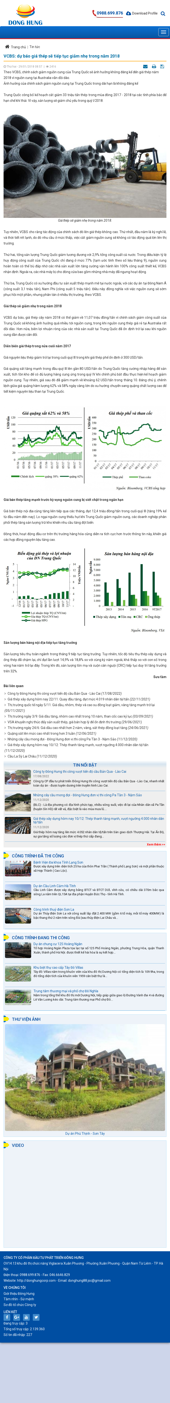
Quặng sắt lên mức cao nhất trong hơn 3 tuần (41, 733)
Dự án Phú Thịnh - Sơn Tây (85, 1133)
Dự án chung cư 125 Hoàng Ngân (58, 944)
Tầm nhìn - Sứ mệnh (19, 1299)
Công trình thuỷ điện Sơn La (54, 909)
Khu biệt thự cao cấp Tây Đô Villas (58, 967)
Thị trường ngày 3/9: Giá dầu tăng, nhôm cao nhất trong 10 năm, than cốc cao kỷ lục (70, 716)
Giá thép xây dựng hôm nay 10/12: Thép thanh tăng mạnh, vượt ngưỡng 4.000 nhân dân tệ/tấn (78, 745)
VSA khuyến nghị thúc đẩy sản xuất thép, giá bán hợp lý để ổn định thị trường (64, 722)
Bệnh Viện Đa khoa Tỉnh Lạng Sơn (58, 862)
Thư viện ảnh (26, 1019)
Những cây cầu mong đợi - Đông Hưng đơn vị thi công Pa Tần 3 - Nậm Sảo (62, 739)
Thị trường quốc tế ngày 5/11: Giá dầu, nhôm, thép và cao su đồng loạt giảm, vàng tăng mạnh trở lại (81, 705)
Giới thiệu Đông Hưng (19, 1293)
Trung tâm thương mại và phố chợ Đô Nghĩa (66, 991)
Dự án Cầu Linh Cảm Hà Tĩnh (55, 886)
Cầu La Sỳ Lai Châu (22, 756)
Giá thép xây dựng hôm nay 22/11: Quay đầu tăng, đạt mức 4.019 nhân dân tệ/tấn (68, 699)
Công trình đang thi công (41, 937)
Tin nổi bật (85, 765)
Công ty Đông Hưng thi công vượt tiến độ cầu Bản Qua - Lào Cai (54, 693)
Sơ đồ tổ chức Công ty (20, 1305)
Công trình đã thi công (38, 855)
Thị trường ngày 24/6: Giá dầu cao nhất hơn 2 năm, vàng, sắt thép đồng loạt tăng (67, 728)
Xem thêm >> (156, 844)
